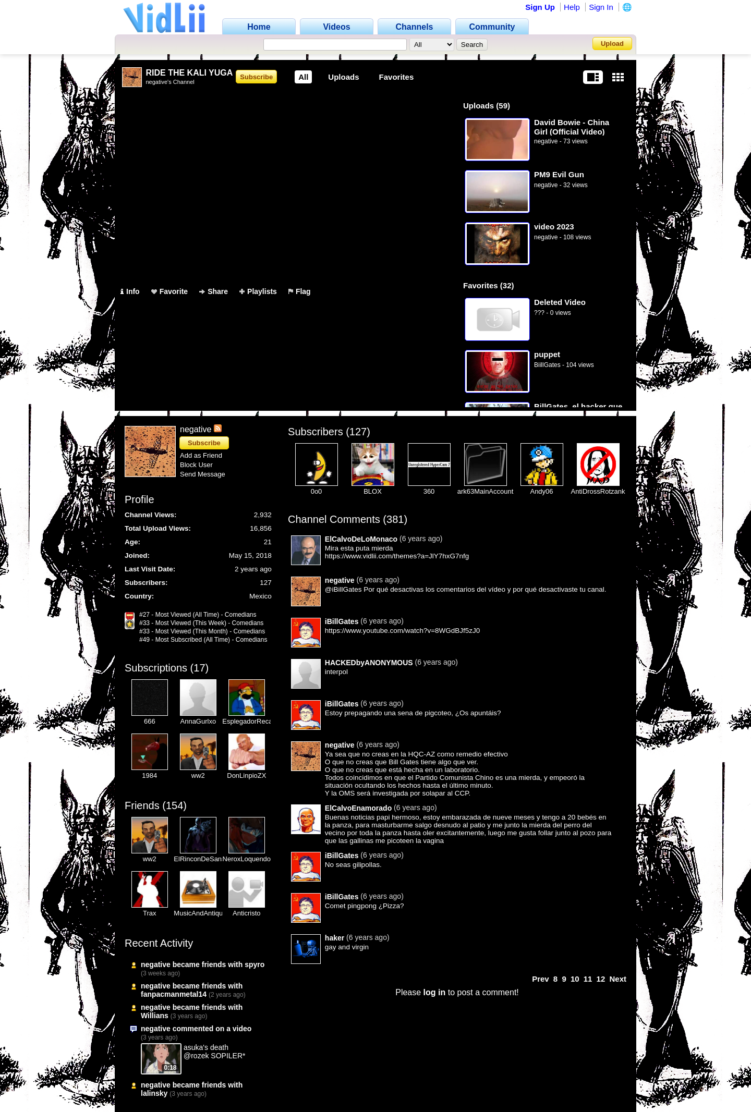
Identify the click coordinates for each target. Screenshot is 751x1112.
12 (601, 978)
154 (174, 805)
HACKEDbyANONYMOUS (369, 662)
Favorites (396, 76)
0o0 (316, 491)
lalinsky (154, 1093)
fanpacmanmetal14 (174, 994)
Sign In (601, 7)
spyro (254, 964)
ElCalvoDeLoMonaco (361, 539)
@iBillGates (343, 589)
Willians (154, 1015)
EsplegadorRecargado (255, 721)
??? (539, 312)
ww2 (198, 775)
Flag (299, 291)
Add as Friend (201, 455)
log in (434, 992)
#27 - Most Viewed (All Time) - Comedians (198, 614)
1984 (149, 775)
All (303, 76)
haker (334, 938)
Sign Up (540, 7)
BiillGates (547, 365)
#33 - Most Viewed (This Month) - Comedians (202, 631)
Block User (196, 465)
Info (130, 291)
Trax (149, 913)
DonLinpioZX (246, 775)
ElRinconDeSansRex (205, 859)
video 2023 (554, 226)
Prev (540, 978)
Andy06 (541, 491)
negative (546, 141)
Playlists (258, 291)
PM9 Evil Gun (559, 174)
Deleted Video (560, 302)
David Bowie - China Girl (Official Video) (571, 127)
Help (572, 7)
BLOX (373, 491)
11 (588, 978)
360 (429, 491)
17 (199, 668)
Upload (612, 43)
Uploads (343, 76)
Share (213, 291)
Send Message (202, 474)
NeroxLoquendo (247, 859)
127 (358, 431)
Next (617, 978)
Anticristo (246, 913)
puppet (547, 354)
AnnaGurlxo (198, 721)
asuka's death (206, 1047)
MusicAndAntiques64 (205, 913)
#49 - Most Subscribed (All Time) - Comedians (203, 639)
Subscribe (256, 77)
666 (149, 721)
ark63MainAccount (485, 491)
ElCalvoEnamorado (358, 808)
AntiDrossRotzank (598, 491)
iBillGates (342, 621)
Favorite (169, 291)
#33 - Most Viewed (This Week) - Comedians (201, 623)
